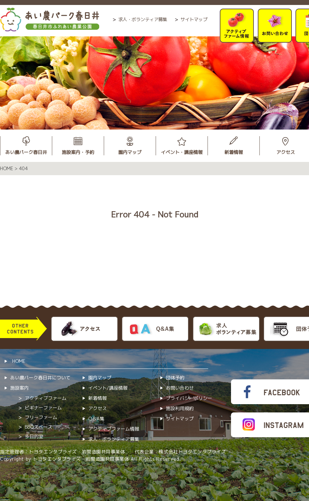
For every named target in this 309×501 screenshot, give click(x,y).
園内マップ (129, 152)
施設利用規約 (180, 408)
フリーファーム (41, 417)
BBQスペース (38, 427)
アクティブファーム (45, 398)
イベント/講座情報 (108, 388)
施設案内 (19, 388)
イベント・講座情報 (182, 152)
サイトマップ (193, 19)
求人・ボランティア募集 (142, 19)
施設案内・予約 (78, 152)
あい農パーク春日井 (26, 152)
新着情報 (233, 152)
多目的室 (34, 436)
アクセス (97, 408)
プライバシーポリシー (189, 398)
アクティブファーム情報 (113, 429)
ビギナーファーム (43, 408)
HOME (18, 361)
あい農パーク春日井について (40, 377)
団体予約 (175, 377)
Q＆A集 (96, 418)
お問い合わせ (180, 388)
